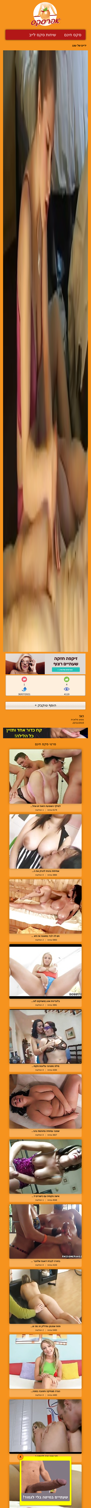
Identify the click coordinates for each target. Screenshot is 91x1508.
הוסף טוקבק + (45, 705)
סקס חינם (72, 34)
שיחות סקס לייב (42, 34)
